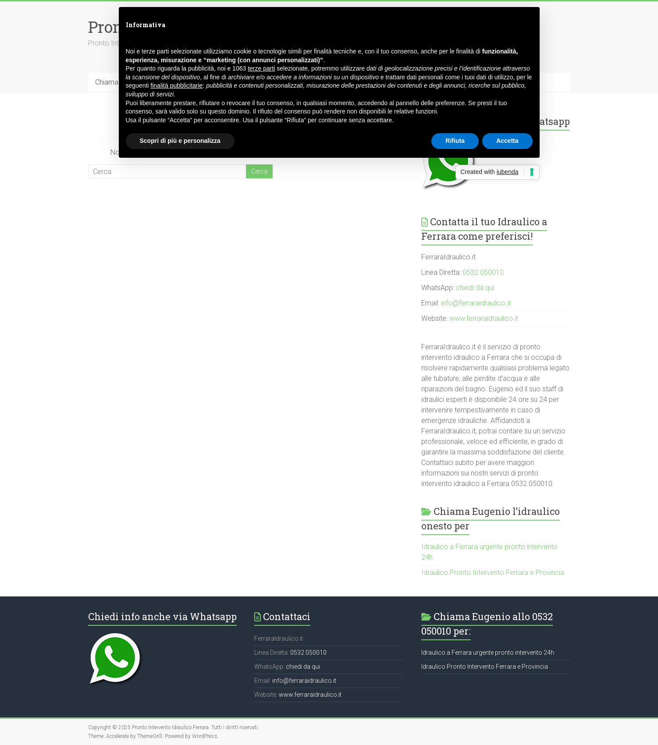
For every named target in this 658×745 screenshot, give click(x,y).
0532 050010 (483, 272)
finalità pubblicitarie (176, 85)
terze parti (261, 68)
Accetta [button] (507, 140)
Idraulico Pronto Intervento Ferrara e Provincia (492, 572)
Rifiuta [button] (455, 140)
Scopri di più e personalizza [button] (180, 140)
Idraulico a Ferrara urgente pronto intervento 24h (487, 652)
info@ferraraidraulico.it (476, 303)
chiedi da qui (475, 288)
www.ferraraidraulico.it (483, 318)
